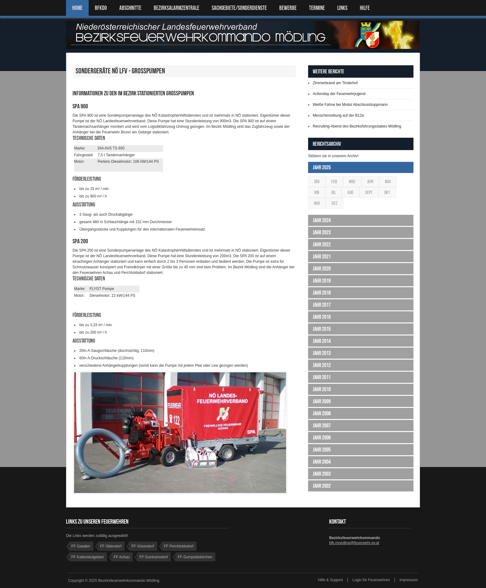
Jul (333, 192)
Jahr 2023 (322, 232)
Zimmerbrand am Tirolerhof (335, 83)
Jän (317, 181)
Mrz (352, 181)
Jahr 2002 (322, 486)
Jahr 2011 (322, 377)
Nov (317, 203)
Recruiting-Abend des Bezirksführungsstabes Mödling (357, 126)
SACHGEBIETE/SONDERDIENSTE (239, 8)
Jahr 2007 (322, 425)
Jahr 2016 (322, 317)
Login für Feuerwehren (371, 580)
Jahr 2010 (322, 389)
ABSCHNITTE (130, 8)
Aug (350, 192)
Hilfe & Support (330, 580)
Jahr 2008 (322, 413)
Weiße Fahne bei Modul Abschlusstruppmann (350, 104)
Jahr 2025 (322, 167)
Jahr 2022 (322, 244)
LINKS (342, 8)
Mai (388, 181)
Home (77, 8)
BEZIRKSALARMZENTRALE (176, 8)
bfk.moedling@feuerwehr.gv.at (354, 543)
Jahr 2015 (322, 329)
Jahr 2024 (322, 220)
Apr (370, 181)
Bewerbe (288, 8)
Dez (335, 203)
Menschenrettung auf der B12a (338, 115)
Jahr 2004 (322, 462)
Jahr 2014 (322, 341)
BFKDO (101, 8)
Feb (334, 181)
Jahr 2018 (322, 293)
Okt (387, 192)
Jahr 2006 (322, 438)
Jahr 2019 (322, 281)
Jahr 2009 (322, 401)
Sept (369, 192)
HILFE (365, 8)
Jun (316, 192)
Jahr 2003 (322, 474)
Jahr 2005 (322, 450)
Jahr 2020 (322, 269)
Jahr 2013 (322, 353)
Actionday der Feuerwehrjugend (339, 94)
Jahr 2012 (322, 365)
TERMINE (317, 8)
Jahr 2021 (322, 256)
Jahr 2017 (322, 305)
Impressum (409, 580)
